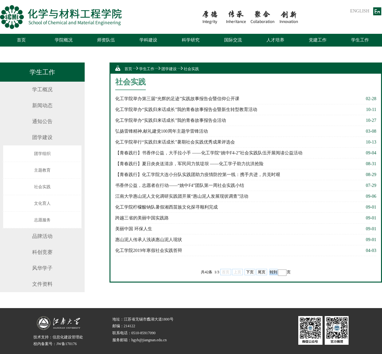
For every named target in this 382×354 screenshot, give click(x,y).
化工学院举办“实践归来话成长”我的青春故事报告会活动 (170, 120)
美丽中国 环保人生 (133, 228)
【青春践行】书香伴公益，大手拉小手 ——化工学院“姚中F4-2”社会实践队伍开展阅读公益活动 (208, 153)
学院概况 (64, 40)
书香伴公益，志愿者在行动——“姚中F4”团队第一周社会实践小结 (179, 185)
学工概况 (42, 89)
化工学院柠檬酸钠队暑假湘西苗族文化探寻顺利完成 (166, 207)
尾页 (261, 272)
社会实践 (42, 186)
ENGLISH (359, 11)
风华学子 (42, 268)
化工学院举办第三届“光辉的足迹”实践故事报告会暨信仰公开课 (177, 98)
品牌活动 (42, 236)
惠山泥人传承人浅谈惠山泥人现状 (148, 239)
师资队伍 (106, 40)
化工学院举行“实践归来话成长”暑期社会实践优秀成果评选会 (175, 142)
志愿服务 (42, 220)
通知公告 (42, 121)
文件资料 (42, 284)
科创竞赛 (42, 252)
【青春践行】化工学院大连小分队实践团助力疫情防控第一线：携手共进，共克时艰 (197, 174)
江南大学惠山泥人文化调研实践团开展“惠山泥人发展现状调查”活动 (181, 196)
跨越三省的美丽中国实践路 (142, 218)
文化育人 (42, 203)
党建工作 (318, 40)
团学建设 (42, 137)
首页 (21, 40)
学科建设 (148, 40)
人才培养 (275, 40)
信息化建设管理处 (68, 337)
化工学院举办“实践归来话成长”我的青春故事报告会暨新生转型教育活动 (186, 109)
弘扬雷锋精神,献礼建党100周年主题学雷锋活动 (161, 131)
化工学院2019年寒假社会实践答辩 (148, 250)
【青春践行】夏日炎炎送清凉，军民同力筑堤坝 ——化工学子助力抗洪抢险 (189, 163)
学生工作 (360, 40)
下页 (250, 272)
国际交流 (233, 40)
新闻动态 (42, 105)
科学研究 (191, 40)
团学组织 (42, 153)
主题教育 (42, 170)
